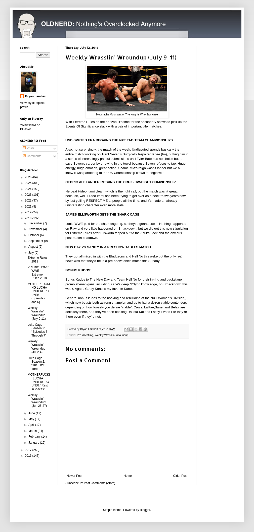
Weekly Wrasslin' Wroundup (111, 335)
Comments (32, 156)
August (33, 246)
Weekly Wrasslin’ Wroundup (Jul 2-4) (36, 347)
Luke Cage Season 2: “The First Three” (36, 363)
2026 (28, 177)
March (33, 431)
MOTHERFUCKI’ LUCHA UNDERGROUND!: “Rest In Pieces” (39, 382)
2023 (28, 194)
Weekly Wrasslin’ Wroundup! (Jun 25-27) (37, 400)
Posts (28, 148)
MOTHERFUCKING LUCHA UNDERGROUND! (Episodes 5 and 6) (39, 293)
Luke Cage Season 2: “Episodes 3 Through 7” (37, 330)
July (31, 252)
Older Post (180, 476)
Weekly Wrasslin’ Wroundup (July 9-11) (37, 313)
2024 (28, 189)
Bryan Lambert (36, 96)
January (34, 442)
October (34, 235)
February (34, 436)
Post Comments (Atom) (99, 483)
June (32, 413)
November (35, 229)
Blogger (145, 510)
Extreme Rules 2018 (38, 259)
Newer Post (74, 476)
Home (128, 476)
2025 (28, 183)
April (31, 425)
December (35, 223)
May (31, 419)
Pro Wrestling (85, 335)
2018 (28, 218)
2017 (28, 450)
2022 (28, 200)
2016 (28, 455)
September (36, 241)
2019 (28, 212)
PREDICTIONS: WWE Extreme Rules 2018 (38, 272)
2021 (28, 206)
